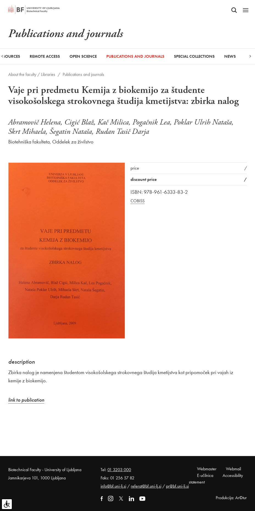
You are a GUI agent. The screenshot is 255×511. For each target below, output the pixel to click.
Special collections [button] (194, 56)
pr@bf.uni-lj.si (177, 486)
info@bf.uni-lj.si (113, 486)
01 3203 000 (119, 470)
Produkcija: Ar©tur (231, 498)
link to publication (26, 399)
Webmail (233, 469)
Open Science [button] (83, 56)
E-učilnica (205, 475)
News (230, 56)
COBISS (138, 201)
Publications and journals (135, 56)
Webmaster (207, 469)
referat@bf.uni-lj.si (146, 486)
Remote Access (45, 56)
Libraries (48, 74)
